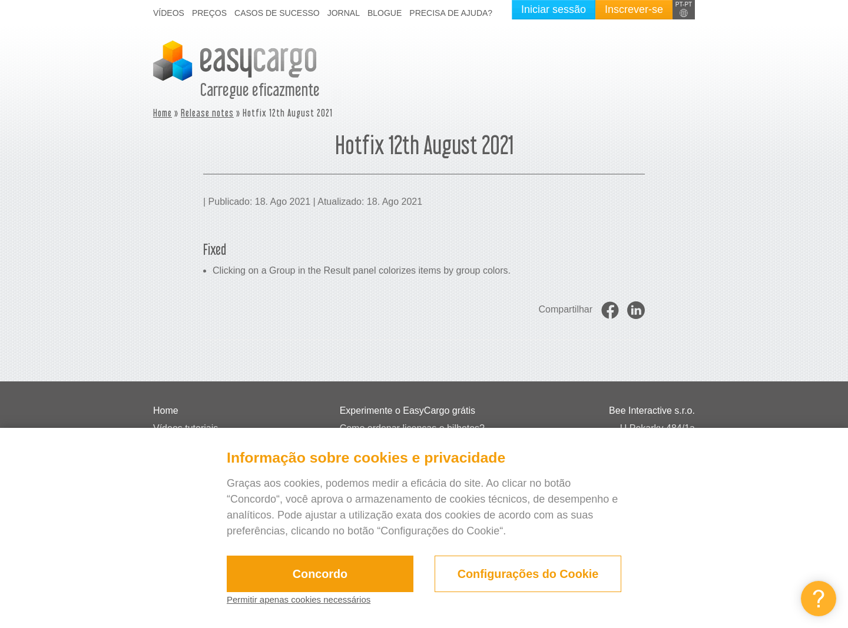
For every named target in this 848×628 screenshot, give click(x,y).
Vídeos (168, 13)
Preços (209, 13)
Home (162, 112)
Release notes (207, 112)
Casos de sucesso (277, 13)
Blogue (384, 13)
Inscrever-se (634, 9)
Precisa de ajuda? (450, 13)
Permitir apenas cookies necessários (313, 600)
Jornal (343, 13)
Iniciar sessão (553, 9)
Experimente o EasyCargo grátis (407, 411)
